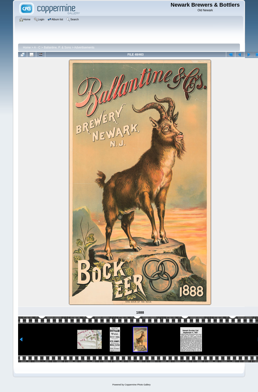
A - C (37, 47)
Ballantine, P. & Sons (57, 47)
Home (27, 47)
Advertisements (84, 47)
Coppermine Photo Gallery (137, 384)
